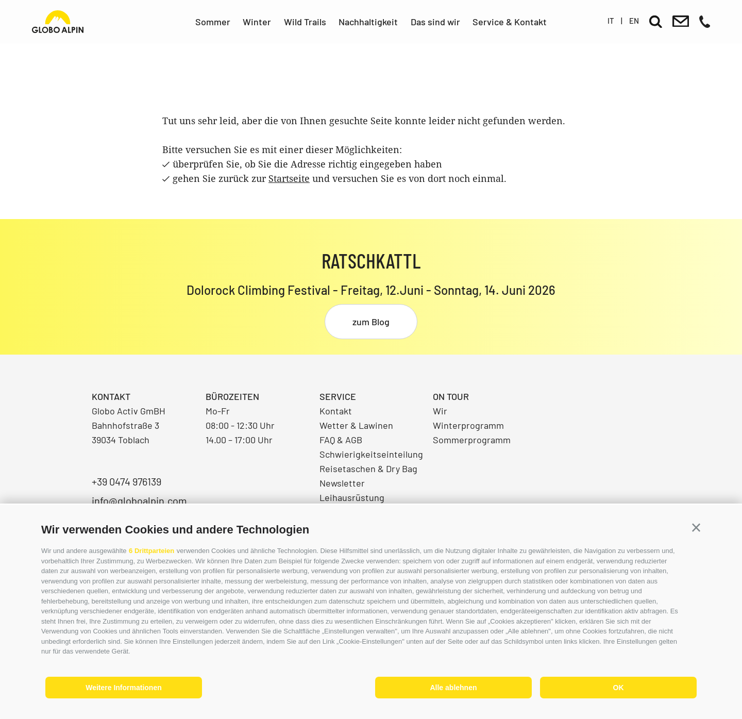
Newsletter (342, 483)
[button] (696, 527)
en (634, 20)
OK (618, 687)
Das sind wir (435, 21)
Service (337, 396)
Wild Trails (305, 21)
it (611, 20)
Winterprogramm (468, 425)
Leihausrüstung (351, 497)
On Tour (451, 396)
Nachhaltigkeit (368, 21)
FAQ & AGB (340, 439)
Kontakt (335, 410)
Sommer (212, 21)
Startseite (289, 178)
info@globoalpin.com (139, 500)
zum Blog (371, 321)
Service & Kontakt (510, 21)
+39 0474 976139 (126, 481)
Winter (257, 21)
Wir (440, 410)
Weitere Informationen (124, 687)
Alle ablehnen (453, 687)
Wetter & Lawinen (356, 425)
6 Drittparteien (151, 551)
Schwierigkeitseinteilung (371, 454)
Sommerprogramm (472, 439)
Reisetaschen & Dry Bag (368, 468)
